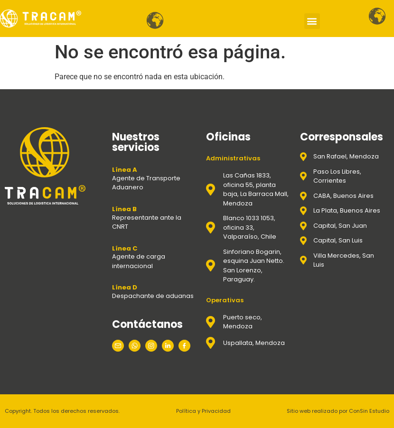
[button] (312, 21)
